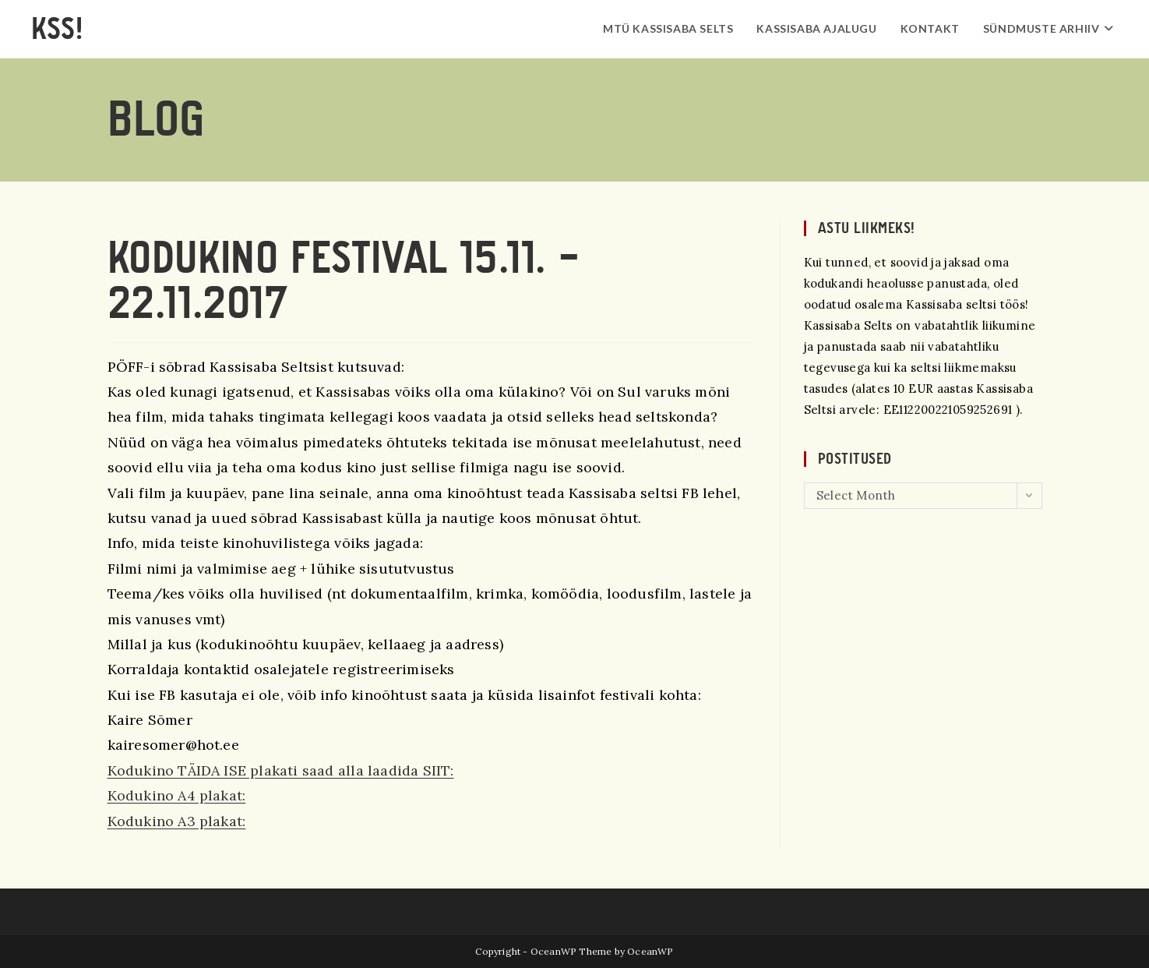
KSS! (57, 29)
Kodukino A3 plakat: (176, 821)
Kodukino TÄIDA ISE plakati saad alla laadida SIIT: (280, 770)
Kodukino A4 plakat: (176, 795)
